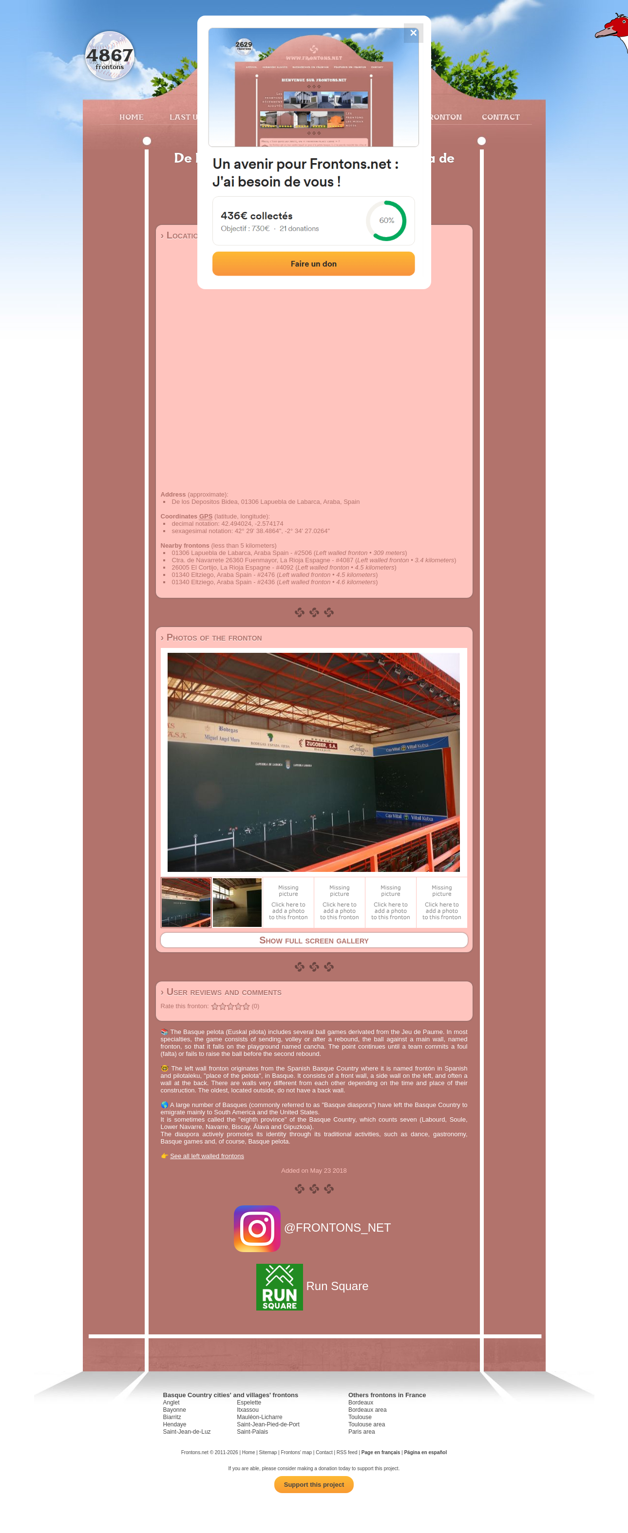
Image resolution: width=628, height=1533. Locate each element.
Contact (499, 117)
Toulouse (360, 1417)
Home (131, 117)
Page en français (381, 1452)
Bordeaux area (367, 1409)
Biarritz (172, 1417)
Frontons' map (296, 1452)
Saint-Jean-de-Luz (187, 1431)
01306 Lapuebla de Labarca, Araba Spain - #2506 (242, 552)
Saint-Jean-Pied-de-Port (268, 1424)
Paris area (361, 1431)
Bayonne (174, 1409)
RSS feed (347, 1452)
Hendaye (175, 1424)
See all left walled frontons (207, 1156)
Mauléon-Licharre (259, 1417)
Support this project (314, 1484)
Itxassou (248, 1409)
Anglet (171, 1402)
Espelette (249, 1402)
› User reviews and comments (221, 991)
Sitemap (268, 1452)
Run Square (314, 1286)
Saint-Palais (252, 1431)
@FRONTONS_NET (314, 1227)
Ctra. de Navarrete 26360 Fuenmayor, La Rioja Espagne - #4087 (263, 560)
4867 (109, 55)
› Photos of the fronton (211, 637)
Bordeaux (360, 1402)
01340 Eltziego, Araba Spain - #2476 (223, 574)
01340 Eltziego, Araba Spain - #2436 (223, 582)
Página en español (425, 1452)
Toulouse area (366, 1424)
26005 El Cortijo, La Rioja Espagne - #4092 (233, 567)
